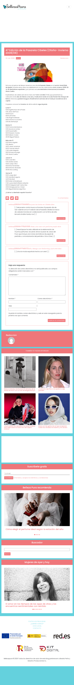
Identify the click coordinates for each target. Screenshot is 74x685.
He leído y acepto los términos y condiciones (31, 478)
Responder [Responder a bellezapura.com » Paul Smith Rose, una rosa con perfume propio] (61, 240)
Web (10, 306)
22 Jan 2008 (10, 58)
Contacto (37, 628)
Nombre (12, 298)
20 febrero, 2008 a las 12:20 (22, 226)
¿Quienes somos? (37, 624)
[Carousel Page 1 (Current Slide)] (34, 534)
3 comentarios (63, 198)
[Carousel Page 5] (39, 609)
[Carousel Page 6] (41, 609)
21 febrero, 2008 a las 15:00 (21, 204)
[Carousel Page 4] (39, 534)
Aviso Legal (37, 626)
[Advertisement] (37, 25)
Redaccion (64, 58)
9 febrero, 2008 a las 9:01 (21, 248)
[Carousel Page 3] (37, 534)
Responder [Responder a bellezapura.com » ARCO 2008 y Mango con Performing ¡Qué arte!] (61, 256)
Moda (18, 58)
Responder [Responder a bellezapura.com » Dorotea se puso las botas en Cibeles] (61, 218)
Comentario (13, 275)
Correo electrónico (45, 298)
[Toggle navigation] (69, 6)
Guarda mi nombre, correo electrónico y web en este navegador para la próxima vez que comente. (35, 314)
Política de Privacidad (37, 621)
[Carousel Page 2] (36, 534)
